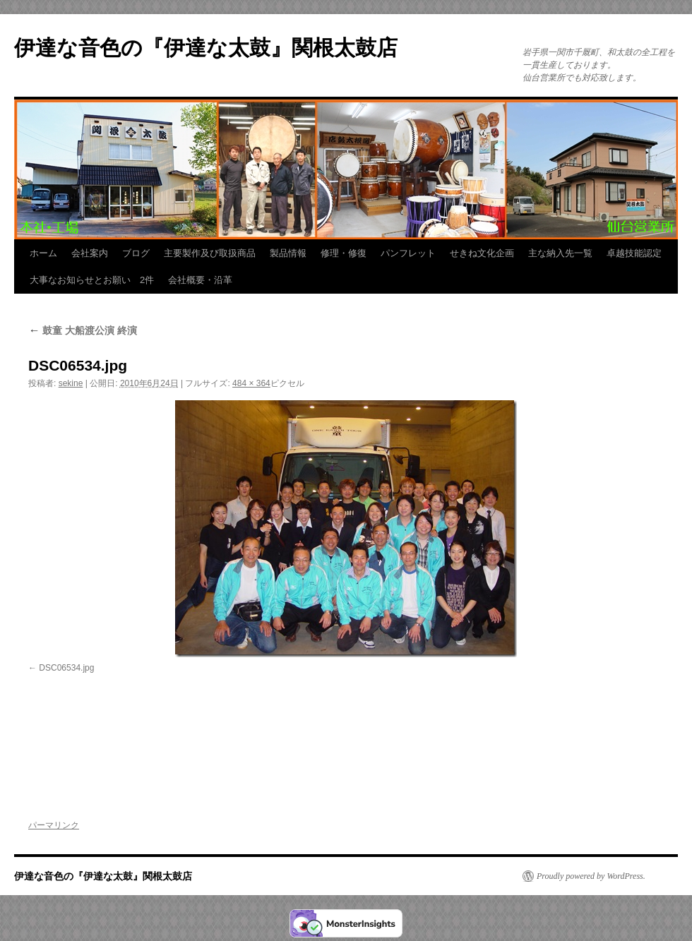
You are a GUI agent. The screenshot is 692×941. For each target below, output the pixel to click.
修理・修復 (343, 253)
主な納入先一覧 (560, 253)
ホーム (43, 253)
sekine (71, 383)
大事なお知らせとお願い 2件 (92, 280)
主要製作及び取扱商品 (210, 253)
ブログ (136, 253)
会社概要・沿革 (200, 280)
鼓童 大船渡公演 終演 (82, 330)
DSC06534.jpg (66, 668)
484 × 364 (251, 383)
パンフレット (408, 253)
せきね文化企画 (482, 253)
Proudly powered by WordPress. (591, 876)
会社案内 (89, 253)
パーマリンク (53, 825)
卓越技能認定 (634, 253)
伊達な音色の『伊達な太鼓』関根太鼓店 (206, 47)
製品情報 (288, 253)
